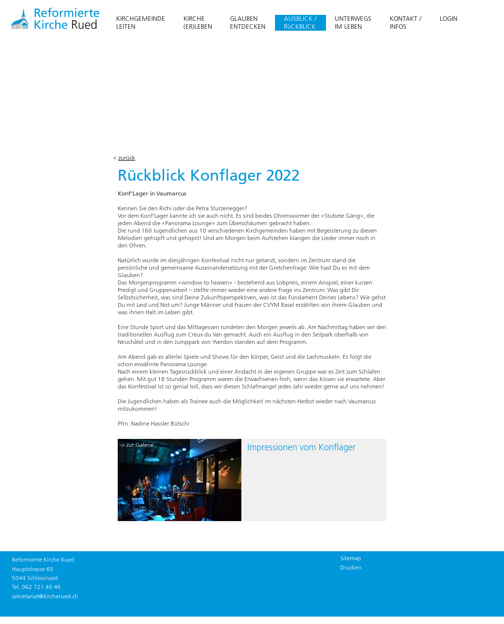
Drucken (351, 567)
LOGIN (449, 18)
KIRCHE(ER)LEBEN (197, 22)
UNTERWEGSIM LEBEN (353, 22)
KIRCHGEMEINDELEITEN (140, 22)
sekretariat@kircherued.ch (45, 596)
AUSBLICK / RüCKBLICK (300, 22)
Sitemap (350, 558)
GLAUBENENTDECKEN (248, 22)
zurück (126, 157)
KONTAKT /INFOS (405, 22)
